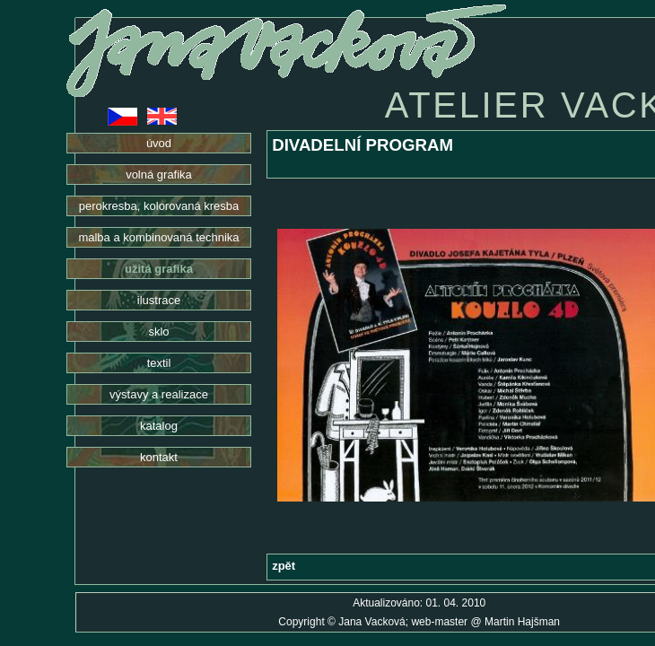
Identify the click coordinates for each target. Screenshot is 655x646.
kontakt (159, 457)
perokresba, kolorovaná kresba (159, 206)
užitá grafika (159, 268)
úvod (158, 143)
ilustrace (158, 300)
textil (159, 363)
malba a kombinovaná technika (158, 237)
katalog (159, 425)
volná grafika (159, 174)
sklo (158, 331)
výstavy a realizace (158, 394)
